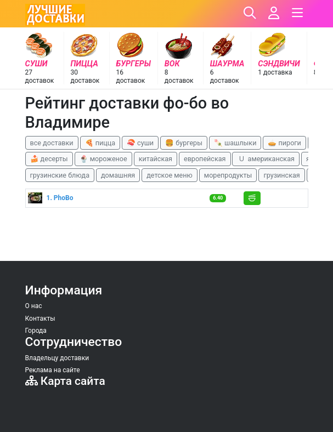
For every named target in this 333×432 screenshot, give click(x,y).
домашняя (118, 175)
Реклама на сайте (52, 370)
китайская (155, 159)
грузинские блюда (60, 175)
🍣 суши (140, 143)
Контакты (40, 318)
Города (36, 330)
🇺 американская (265, 159)
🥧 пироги (284, 143)
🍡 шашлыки (235, 143)
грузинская (281, 175)
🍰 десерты (49, 159)
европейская (205, 159)
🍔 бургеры (183, 143)
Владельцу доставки (57, 358)
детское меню (169, 175)
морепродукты (228, 175)
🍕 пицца (100, 143)
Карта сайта (65, 381)
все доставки (52, 143)
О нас (33, 306)
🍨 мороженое (103, 159)
